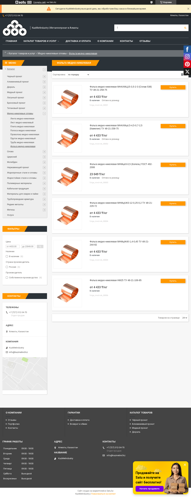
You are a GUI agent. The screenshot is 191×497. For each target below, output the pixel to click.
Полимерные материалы (19, 183)
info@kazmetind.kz (18, 352)
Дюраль (11, 87)
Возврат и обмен (78, 424)
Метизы (11, 209)
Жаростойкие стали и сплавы (21, 178)
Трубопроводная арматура (20, 199)
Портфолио (14, 424)
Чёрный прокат (140, 420)
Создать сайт (39, 2)
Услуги (10, 215)
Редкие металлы (15, 204)
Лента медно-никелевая (22, 118)
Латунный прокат (15, 97)
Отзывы (145, 41)
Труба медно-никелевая (22, 142)
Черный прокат (14, 76)
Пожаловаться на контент (103, 494)
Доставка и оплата (78, 41)
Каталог (11, 69)
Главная (11, 41)
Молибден (12, 162)
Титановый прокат (16, 108)
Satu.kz (110, 491)
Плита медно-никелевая (22, 126)
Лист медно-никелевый (21, 122)
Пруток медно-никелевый (23, 138)
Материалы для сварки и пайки (22, 194)
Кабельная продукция (18, 188)
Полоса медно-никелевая (23, 130)
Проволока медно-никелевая (24, 134)
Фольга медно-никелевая (22, 146)
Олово (10, 151)
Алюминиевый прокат (18, 81)
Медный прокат (14, 92)
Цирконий (12, 157)
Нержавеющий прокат (18, 167)
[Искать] (185, 27)
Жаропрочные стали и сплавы (22, 172)
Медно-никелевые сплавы (52, 53)
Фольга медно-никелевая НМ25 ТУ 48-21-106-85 (116, 280)
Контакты (126, 41)
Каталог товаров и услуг (40, 41)
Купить (173, 87)
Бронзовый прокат (16, 103)
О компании (105, 41)
